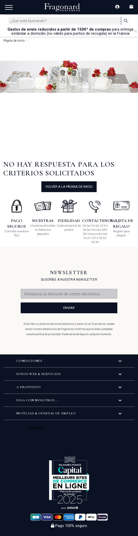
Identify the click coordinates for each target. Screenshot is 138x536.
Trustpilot (34, 427)
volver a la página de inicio (69, 187)
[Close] (136, 31)
